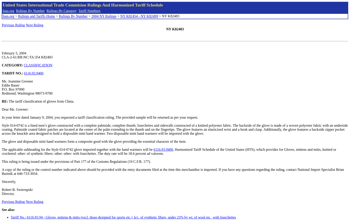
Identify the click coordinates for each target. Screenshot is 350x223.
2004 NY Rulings (104, 16)
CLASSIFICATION (38, 65)
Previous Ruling (13, 25)
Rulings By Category (62, 11)
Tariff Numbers (89, 11)
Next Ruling (35, 25)
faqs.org (8, 11)
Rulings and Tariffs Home (36, 16)
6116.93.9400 (33, 73)
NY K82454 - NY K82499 (139, 16)
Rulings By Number (30, 11)
